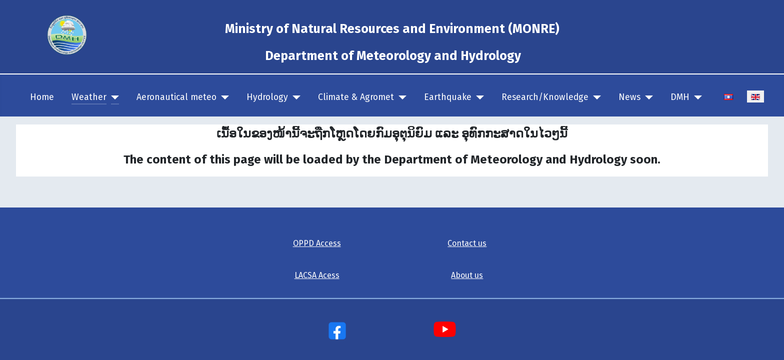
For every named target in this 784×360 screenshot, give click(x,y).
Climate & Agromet (356, 97)
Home (42, 97)
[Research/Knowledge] (594, 97)
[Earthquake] (478, 97)
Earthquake (448, 97)
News (629, 97)
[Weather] (112, 97)
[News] (646, 97)
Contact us (467, 243)
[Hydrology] (294, 97)
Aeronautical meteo (176, 97)
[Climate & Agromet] (400, 97)
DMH (680, 97)
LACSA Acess (317, 275)
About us (467, 275)
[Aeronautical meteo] (222, 97)
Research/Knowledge (545, 97)
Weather (89, 97)
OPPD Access (317, 243)
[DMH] (696, 97)
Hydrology (267, 97)
